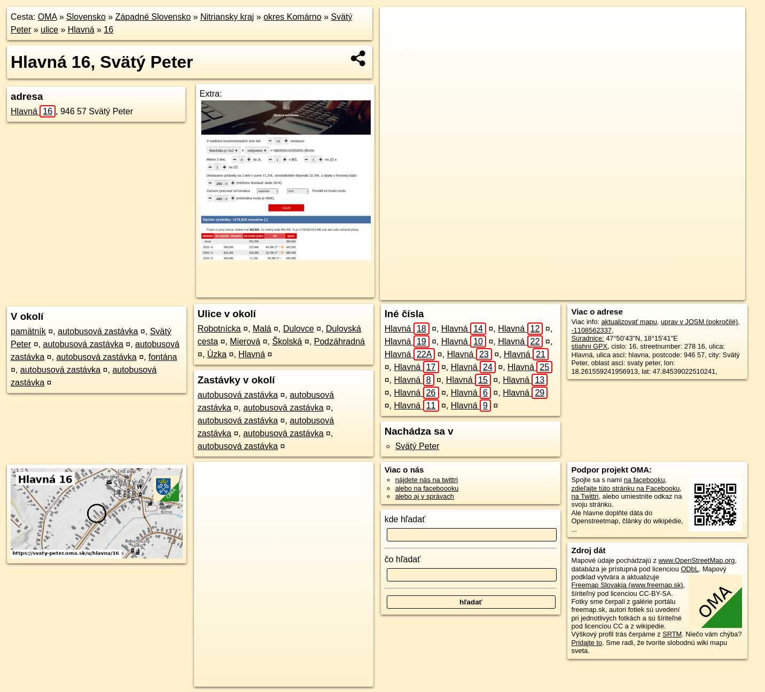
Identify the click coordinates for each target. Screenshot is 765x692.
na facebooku (644, 480)
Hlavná (81, 29)
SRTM (672, 634)
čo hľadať (403, 559)
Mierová (245, 341)
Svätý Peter (417, 446)
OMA (47, 16)
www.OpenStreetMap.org (696, 560)
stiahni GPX (589, 346)
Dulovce (298, 328)
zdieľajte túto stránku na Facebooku (625, 488)
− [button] (398, 42)
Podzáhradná (339, 341)
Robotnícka (219, 328)
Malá (262, 328)
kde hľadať (405, 519)
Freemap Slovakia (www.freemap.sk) (627, 585)
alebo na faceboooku (427, 488)
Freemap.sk (601, 292)
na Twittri (584, 496)
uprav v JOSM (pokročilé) (699, 322)
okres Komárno (292, 16)
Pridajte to (586, 643)
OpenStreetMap (546, 292)
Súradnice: (587, 338)
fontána (163, 356)
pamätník (28, 331)
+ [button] (398, 25)
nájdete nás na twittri (426, 480)
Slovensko (86, 16)
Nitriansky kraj (227, 16)
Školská (287, 341)
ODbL (689, 569)
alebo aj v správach (424, 496)
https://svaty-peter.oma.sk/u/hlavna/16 (689, 292)
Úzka (217, 354)
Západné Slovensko (153, 16)
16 (108, 29)
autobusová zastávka (98, 331)
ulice (49, 29)
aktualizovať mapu (629, 322)
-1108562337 (591, 330)
